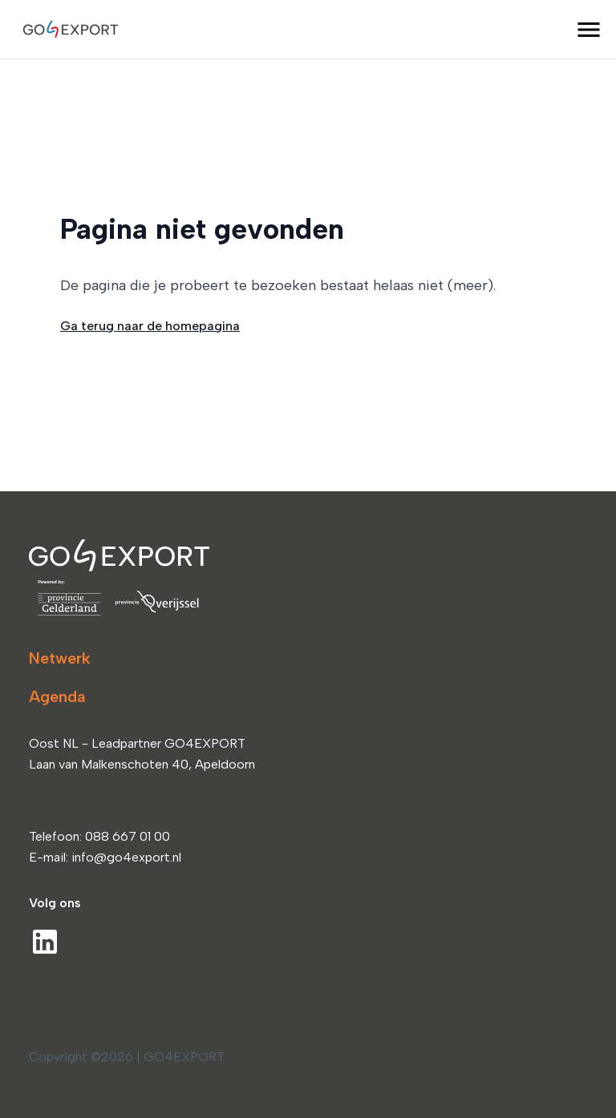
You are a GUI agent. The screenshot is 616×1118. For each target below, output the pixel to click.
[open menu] (588, 29)
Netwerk (60, 658)
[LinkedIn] (45, 942)
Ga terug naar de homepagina (150, 325)
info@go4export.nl (126, 857)
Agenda (57, 696)
